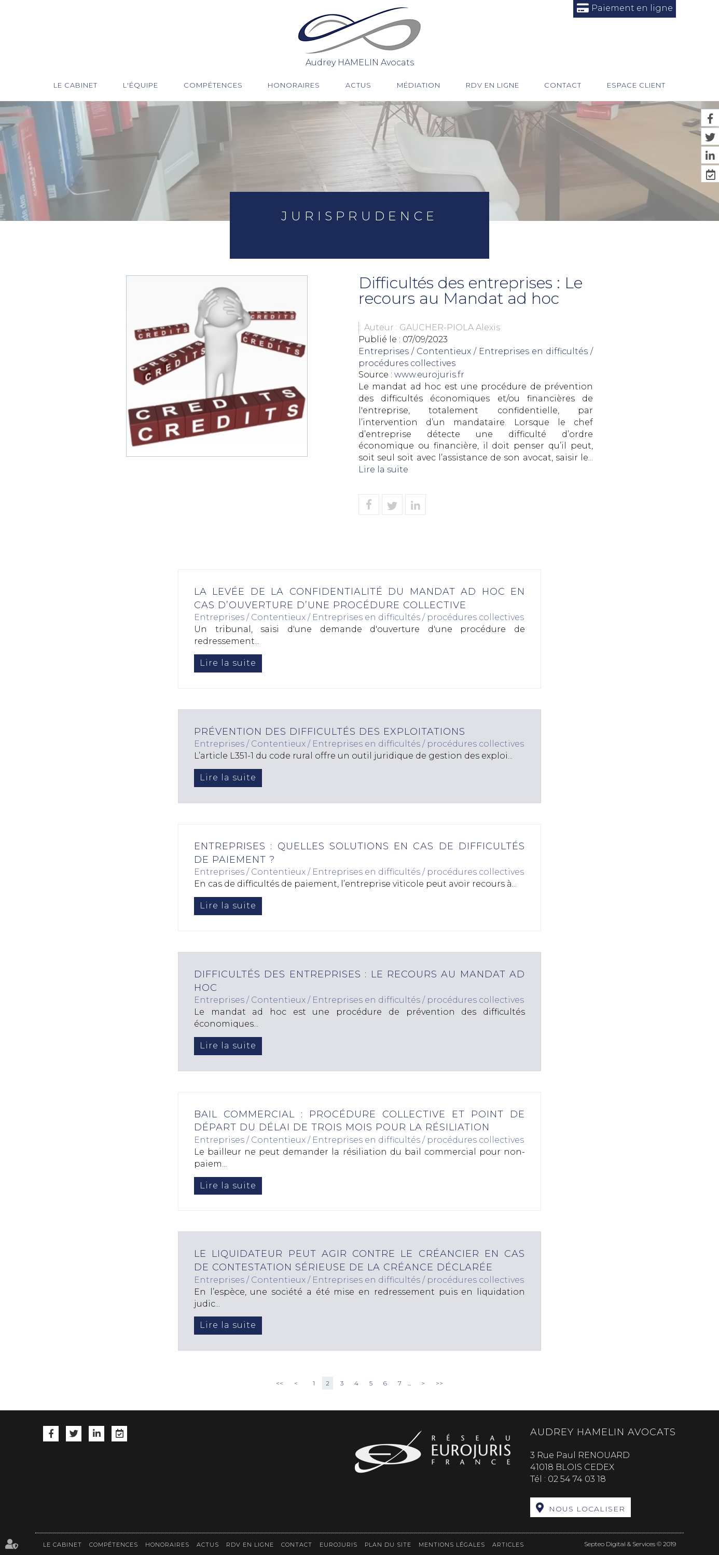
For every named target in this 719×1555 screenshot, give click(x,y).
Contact (563, 85)
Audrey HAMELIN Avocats (359, 36)
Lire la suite (383, 469)
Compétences (213, 85)
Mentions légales (452, 1544)
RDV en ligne (492, 85)
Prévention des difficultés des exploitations (329, 731)
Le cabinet (75, 85)
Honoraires (294, 85)
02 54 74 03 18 (577, 1479)
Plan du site (388, 1544)
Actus (358, 85)
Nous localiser (587, 1509)
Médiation (418, 85)
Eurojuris (338, 1544)
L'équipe (140, 85)
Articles (508, 1544)
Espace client (636, 85)
